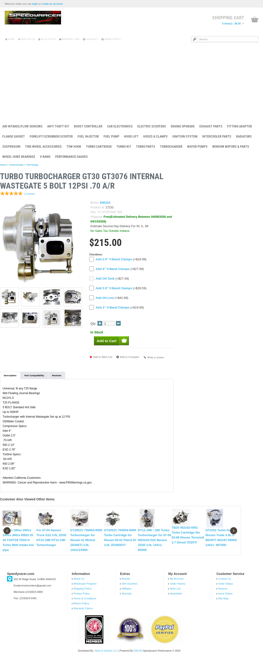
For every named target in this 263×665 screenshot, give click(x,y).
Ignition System (184, 136)
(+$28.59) (121, 288)
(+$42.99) (112, 298)
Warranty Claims (83, 613)
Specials (127, 598)
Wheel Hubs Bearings (18, 156)
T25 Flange (32, 164)
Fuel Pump (111, 136)
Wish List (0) (27, 39)
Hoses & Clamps (155, 136)
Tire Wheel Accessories (43, 146)
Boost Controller (88, 126)
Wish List (175, 593)
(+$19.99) (120, 307)
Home (11, 39)
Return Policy (81, 608)
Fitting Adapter (239, 126)
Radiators (244, 136)
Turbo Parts (145, 146)
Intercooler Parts (216, 136)
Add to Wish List (102, 357)
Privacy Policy (81, 598)
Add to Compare (129, 357)
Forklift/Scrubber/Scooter (51, 136)
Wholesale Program (85, 588)
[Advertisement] (131, 80)
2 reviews (29, 193)
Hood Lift (131, 136)
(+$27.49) (112, 278)
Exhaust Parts (210, 126)
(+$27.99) (120, 269)
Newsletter (176, 598)
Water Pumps (197, 146)
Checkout (91, 39)
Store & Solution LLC (106, 655)
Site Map (223, 603)
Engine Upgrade (183, 126)
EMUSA (105, 202)
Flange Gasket (13, 136)
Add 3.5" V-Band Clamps (114, 288)
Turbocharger (171, 146)
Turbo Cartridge (99, 146)
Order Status (112, 39)
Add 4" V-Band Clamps (112, 269)
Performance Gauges (71, 156)
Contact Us (224, 583)
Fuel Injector (88, 136)
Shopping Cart (71, 39)
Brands (126, 583)
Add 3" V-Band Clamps (112, 307)
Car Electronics (120, 126)
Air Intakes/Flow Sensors (22, 126)
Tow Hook (73, 146)
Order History (178, 588)
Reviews (56, 375)
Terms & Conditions (84, 603)
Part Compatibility (34, 375)
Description (10, 375)
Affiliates (127, 593)
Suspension (11, 146)
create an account (52, 3)
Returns (222, 593)
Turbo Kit (123, 146)
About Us (78, 583)
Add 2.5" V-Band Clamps (114, 259)
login (35, 3)
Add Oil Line (105, 298)
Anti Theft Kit (58, 126)
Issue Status (225, 598)
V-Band (45, 156)
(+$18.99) (121, 259)
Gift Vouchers (129, 588)
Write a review (155, 357)
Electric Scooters (151, 126)
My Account (48, 39)
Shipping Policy (82, 593)
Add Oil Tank (105, 278)
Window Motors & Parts (230, 146)
